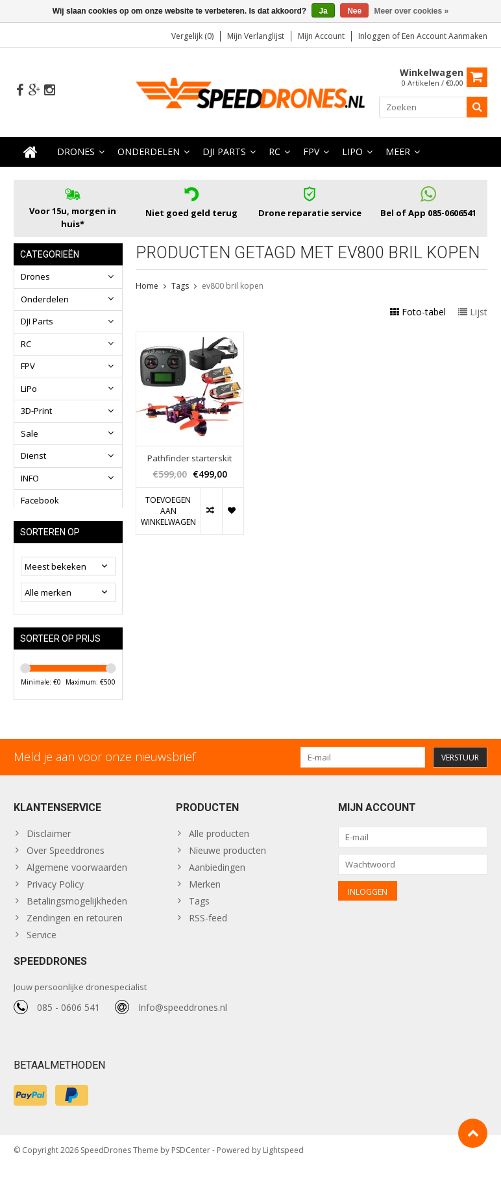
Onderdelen (148, 152)
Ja (323, 11)
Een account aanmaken (444, 36)
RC (274, 152)
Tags (180, 286)
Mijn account (321, 36)
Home (147, 286)
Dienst (33, 456)
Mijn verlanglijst (255, 36)
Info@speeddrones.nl (182, 1018)
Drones (76, 152)
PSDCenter (190, 1161)
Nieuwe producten (227, 859)
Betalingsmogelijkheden (77, 909)
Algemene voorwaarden (77, 875)
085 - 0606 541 (68, 1018)
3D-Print (36, 411)
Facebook (40, 501)
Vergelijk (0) (192, 36)
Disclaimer (49, 842)
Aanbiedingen (217, 875)
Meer (397, 152)
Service (41, 943)
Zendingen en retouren (75, 926)
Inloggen (375, 36)
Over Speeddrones (65, 859)
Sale (29, 434)
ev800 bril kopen (232, 286)
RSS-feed (208, 926)
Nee (354, 11)
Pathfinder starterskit (189, 458)
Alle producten (219, 842)
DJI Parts (224, 152)
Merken (205, 892)
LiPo (352, 152)
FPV (311, 152)
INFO (30, 479)
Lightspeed (283, 1161)
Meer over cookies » (411, 11)
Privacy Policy (55, 892)
